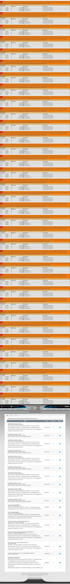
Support (11, 415)
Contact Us (56, 406)
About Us (50, 406)
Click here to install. (23, 413)
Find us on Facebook (6, 406)
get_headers (26, 10)
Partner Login (61, 406)
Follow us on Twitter (15, 406)
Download (16, 415)
